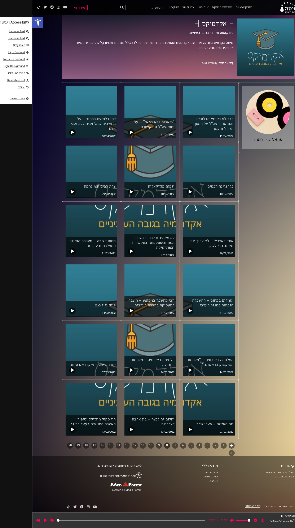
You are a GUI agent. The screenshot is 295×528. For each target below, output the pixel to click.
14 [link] (86, 445)
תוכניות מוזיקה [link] (190, 7)
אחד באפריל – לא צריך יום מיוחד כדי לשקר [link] (179, 243)
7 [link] (143, 445)
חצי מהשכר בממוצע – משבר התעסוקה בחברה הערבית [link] (119, 303)
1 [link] (191, 445)
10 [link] (118, 445)
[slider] (98, 520)
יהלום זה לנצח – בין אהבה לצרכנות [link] (121, 421)
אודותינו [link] (170, 7)
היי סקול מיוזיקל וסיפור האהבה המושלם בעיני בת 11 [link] (61, 421)
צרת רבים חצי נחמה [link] (67, 186)
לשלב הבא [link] (199, 453)
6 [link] (151, 445)
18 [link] (54, 445)
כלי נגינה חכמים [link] (188, 186)
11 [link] (110, 445)
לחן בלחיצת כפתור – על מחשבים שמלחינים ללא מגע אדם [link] (61, 123)
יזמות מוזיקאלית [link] (129, 186)
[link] (5, 22)
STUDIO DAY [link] (220, 506)
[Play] (13, 520)
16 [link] (70, 445)
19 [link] (46, 445)
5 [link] (159, 445)
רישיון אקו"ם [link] (75, 476)
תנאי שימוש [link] (179, 472)
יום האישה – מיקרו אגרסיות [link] (61, 364)
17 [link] (62, 445)
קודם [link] (199, 445)
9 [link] (127, 445)
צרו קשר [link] (156, 7)
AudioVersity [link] (177, 63)
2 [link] (183, 445)
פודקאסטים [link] (211, 7)
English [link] (141, 7)
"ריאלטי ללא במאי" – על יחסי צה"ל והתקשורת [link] (122, 124)
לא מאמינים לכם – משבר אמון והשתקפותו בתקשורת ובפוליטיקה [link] (121, 242)
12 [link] (102, 445)
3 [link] (175, 445)
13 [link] (94, 445)
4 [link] (167, 445)
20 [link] (38, 445)
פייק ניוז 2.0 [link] (73, 305)
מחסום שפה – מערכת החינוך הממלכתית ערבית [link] (61, 243)
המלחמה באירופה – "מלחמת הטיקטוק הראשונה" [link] (178, 362)
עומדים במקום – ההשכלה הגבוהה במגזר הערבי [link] (180, 303)
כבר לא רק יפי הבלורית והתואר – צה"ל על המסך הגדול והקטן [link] (181, 123)
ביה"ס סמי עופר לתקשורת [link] (248, 472)
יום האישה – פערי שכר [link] (182, 424)
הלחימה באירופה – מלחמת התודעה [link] (121, 362)
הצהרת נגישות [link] (178, 476)
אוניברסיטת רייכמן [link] (251, 476)
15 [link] (78, 445)
